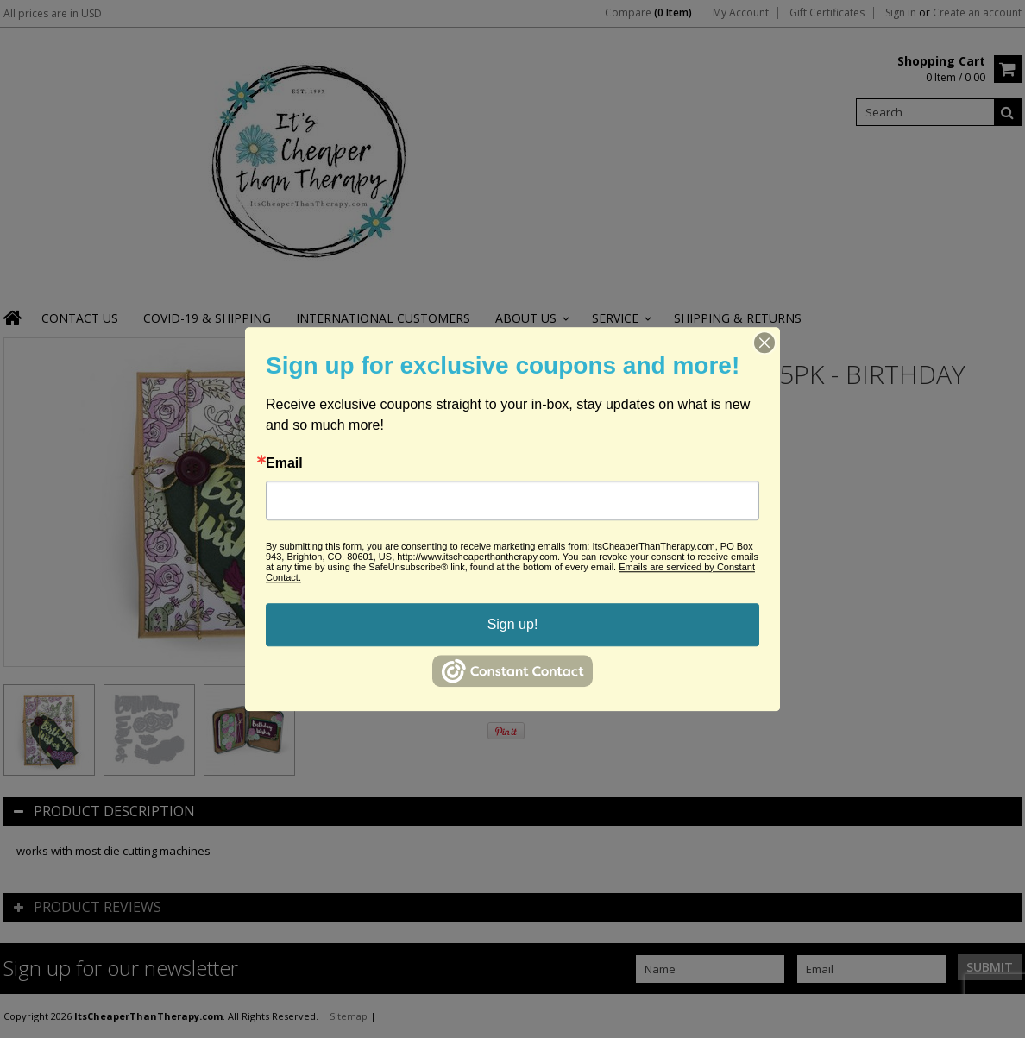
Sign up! (512, 624)
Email (284, 463)
